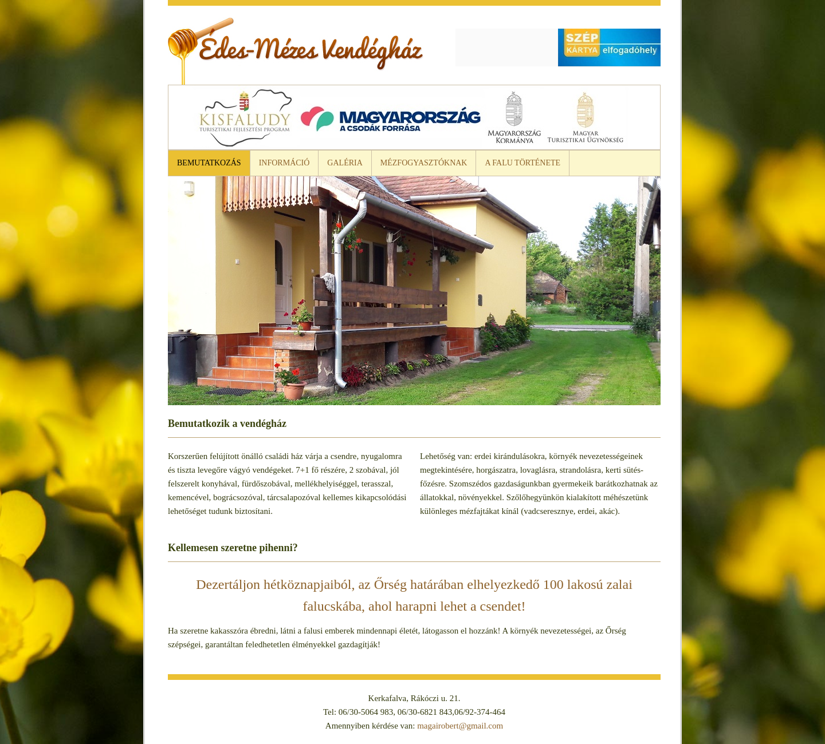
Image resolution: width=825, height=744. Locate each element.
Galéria (344, 163)
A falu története (522, 163)
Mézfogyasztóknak (423, 163)
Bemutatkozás (209, 163)
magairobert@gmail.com (460, 725)
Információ (284, 163)
